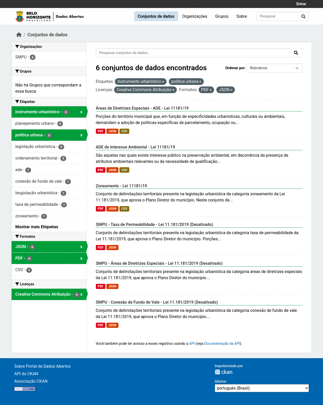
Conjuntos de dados (156, 16)
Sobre (241, 16)
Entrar (301, 4)
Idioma (220, 381)
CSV (124, 131)
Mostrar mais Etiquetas (36, 226)
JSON (112, 131)
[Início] (19, 34)
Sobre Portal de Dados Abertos (42, 366)
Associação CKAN (31, 381)
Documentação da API (222, 343)
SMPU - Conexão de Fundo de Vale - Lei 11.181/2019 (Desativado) (157, 302)
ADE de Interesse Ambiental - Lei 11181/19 (135, 147)
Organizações (194, 16)
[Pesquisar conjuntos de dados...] (282, 16)
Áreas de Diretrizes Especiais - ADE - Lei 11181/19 (142, 108)
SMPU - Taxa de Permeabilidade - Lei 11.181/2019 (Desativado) (154, 224)
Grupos (221, 16)
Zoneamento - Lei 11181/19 (121, 185)
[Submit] (303, 16)
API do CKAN (26, 373)
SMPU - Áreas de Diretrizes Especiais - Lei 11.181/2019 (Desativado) (159, 263)
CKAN (223, 372)
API (192, 343)
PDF (100, 131)
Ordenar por (235, 68)
